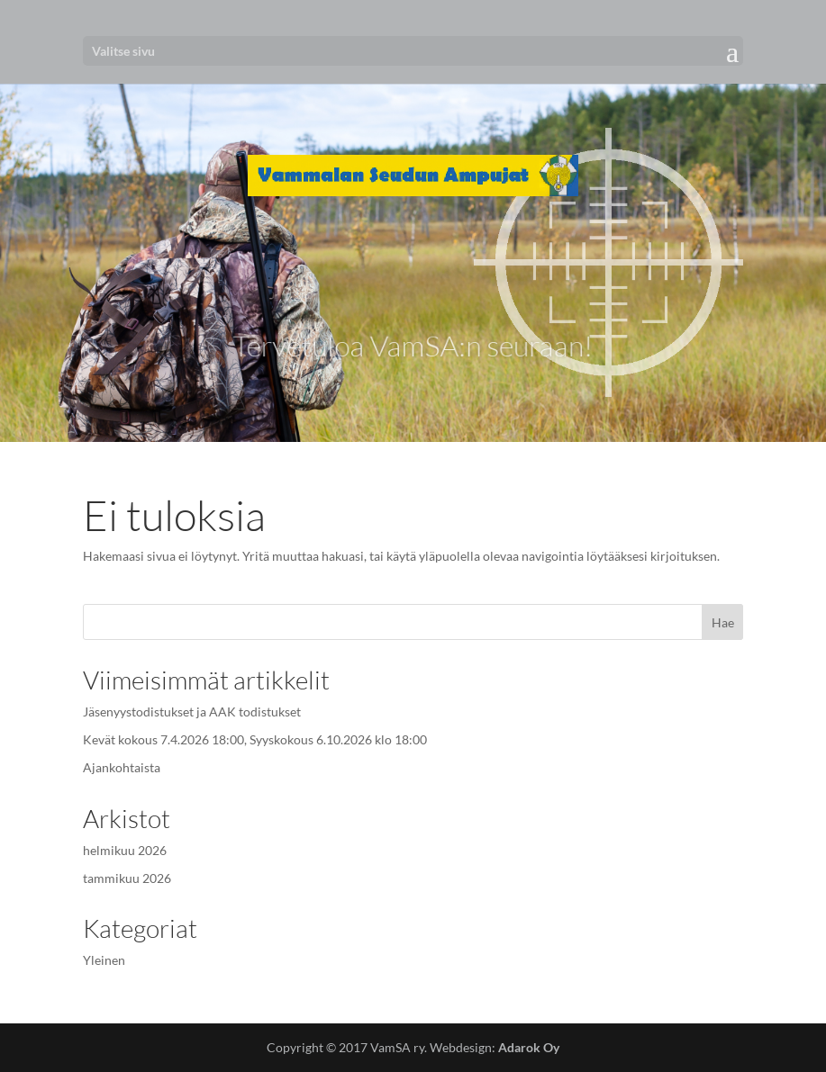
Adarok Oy (528, 1047)
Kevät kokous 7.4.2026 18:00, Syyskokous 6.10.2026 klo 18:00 (255, 739)
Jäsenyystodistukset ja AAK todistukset (192, 711)
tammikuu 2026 (127, 878)
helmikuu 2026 (125, 850)
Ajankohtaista (121, 767)
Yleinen (104, 960)
